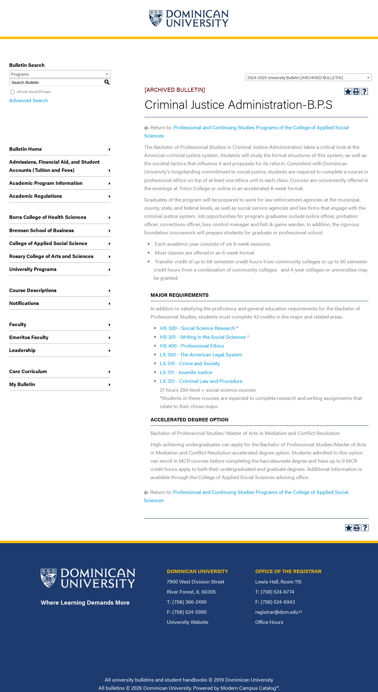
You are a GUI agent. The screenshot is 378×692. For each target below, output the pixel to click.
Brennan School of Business (41, 230)
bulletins (115, 687)
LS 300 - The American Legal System (201, 354)
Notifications (24, 303)
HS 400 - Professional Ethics (192, 345)
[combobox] (308, 77)
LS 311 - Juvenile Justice (186, 372)
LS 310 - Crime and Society (190, 363)
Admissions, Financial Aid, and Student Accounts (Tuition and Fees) (54, 165)
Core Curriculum (28, 371)
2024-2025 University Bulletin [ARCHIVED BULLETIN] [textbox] (295, 77)
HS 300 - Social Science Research (197, 327)
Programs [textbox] (20, 74)
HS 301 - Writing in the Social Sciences (203, 336)
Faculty (17, 324)
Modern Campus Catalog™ (250, 687)
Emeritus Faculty (28, 337)
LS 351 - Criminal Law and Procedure (201, 380)
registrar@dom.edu (278, 611)
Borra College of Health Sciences (47, 216)
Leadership (22, 350)
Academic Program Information (45, 182)
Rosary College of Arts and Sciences (51, 256)
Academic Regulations (35, 195)
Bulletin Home (25, 148)
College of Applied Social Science (48, 243)
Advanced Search (28, 100)
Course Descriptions (32, 290)
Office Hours (269, 621)
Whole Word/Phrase (33, 91)
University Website (187, 621)
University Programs (32, 269)
